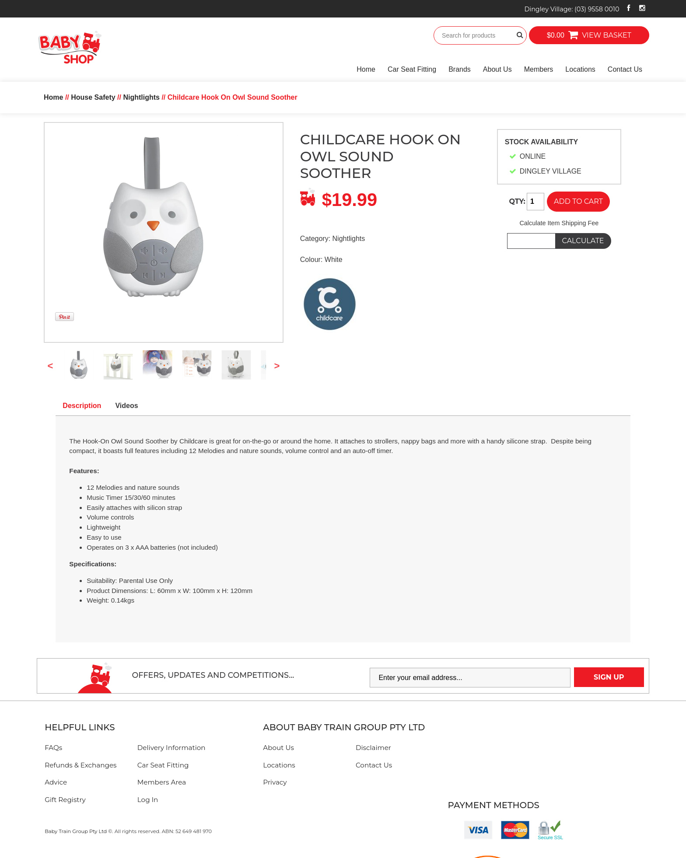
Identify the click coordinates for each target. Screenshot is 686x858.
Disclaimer (373, 747)
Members (538, 69)
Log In (147, 799)
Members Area (161, 782)
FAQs (53, 747)
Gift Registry (65, 799)
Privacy (275, 782)
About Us (497, 69)
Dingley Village (571, 9)
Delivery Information (171, 747)
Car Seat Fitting (412, 69)
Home (366, 69)
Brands (459, 69)
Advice (56, 782)
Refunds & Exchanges (80, 765)
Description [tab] (82, 405)
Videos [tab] (126, 405)
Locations (580, 69)
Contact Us (625, 69)
